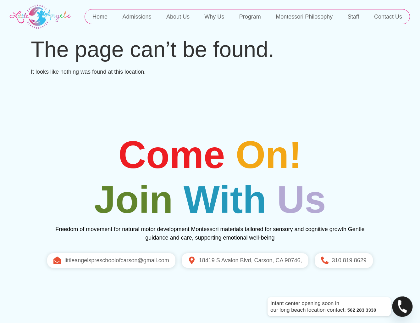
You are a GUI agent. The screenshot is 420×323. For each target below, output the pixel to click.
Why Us (214, 17)
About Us (178, 17)
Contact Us (388, 17)
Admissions (136, 17)
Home (100, 17)
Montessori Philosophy (304, 17)
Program (250, 17)
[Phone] (402, 306)
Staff (353, 17)
